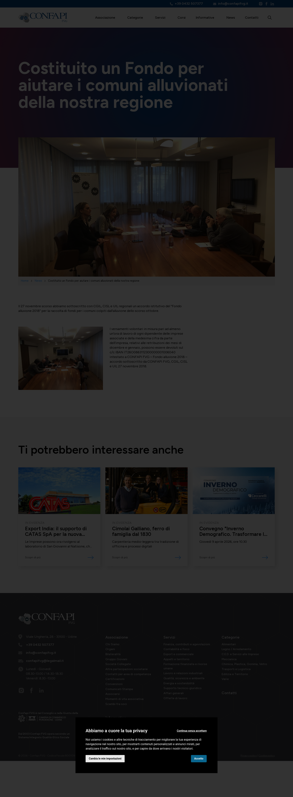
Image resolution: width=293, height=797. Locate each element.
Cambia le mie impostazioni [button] (105, 758)
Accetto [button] (198, 758)
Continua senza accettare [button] (192, 730)
